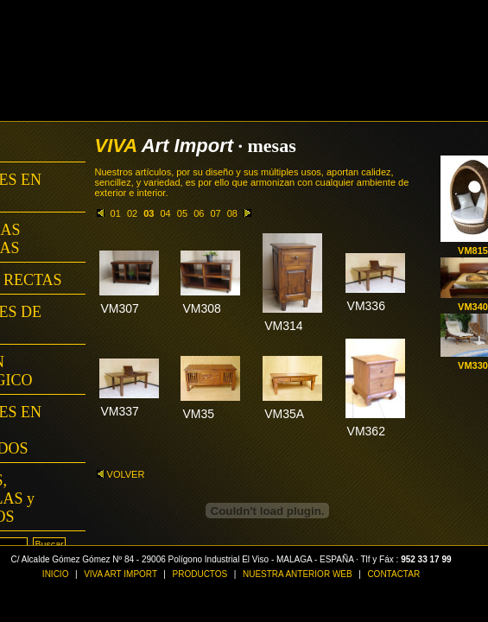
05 (182, 213)
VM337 (120, 411)
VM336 (366, 306)
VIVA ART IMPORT (121, 574)
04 (166, 213)
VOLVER (121, 474)
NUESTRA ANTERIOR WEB (297, 574)
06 (198, 213)
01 (116, 213)
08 (232, 213)
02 (132, 213)
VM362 (366, 431)
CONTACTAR (393, 574)
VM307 (120, 308)
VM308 (201, 308)
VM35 (198, 414)
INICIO (55, 574)
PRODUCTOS (200, 574)
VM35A (284, 414)
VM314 (283, 326)
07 (215, 213)
